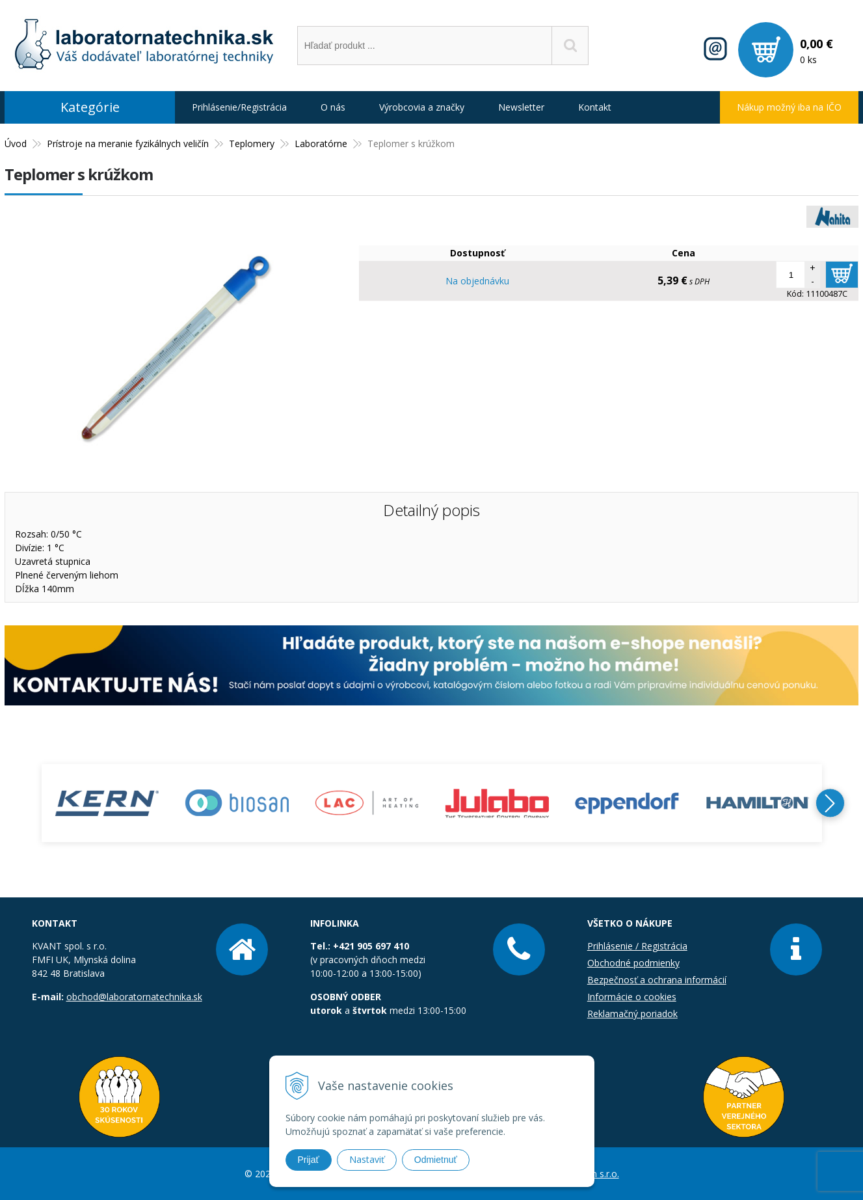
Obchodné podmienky (633, 963)
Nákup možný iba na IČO (789, 107)
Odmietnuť (435, 1159)
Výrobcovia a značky (421, 107)
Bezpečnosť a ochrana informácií (656, 980)
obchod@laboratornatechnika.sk (134, 996)
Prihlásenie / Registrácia (637, 946)
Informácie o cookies (631, 996)
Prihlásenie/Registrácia (239, 107)
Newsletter (521, 107)
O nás (333, 107)
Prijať (308, 1159)
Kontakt (594, 107)
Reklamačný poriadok (632, 1013)
